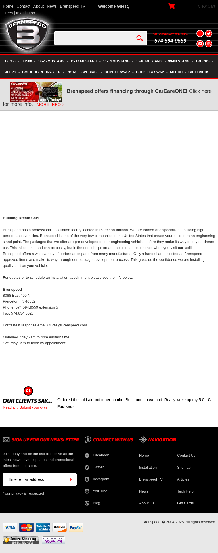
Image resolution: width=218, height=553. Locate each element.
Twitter (94, 467)
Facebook (97, 455)
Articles (183, 479)
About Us (146, 503)
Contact (23, 6)
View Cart (206, 6)
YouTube (96, 491)
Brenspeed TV (72, 6)
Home (8, 6)
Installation (25, 13)
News (52, 6)
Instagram (97, 479)
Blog (92, 503)
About (38, 6)
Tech (9, 13)
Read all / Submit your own (25, 407)
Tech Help (185, 491)
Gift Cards (185, 503)
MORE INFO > (50, 104)
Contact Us (186, 455)
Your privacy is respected (23, 493)
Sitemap (184, 467)
